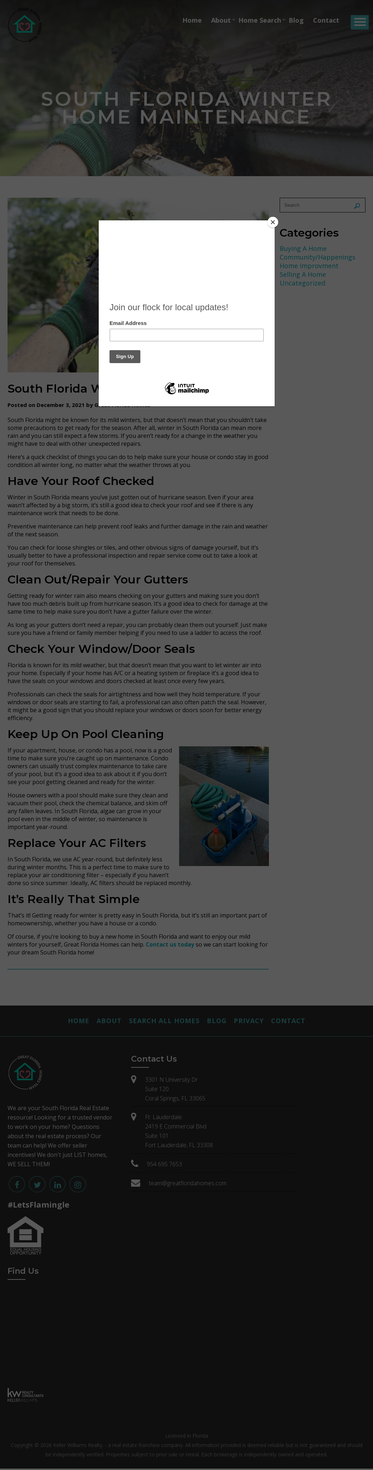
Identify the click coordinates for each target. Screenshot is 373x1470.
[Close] (272, 222)
